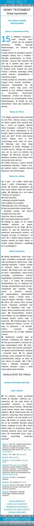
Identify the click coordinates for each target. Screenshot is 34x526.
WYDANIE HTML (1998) (12, 509)
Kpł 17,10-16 (13, 474)
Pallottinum (16, 518)
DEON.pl (28, 520)
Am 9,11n (13, 460)
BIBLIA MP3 (21, 512)
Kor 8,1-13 (17, 465)
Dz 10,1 (22, 454)
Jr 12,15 (23, 460)
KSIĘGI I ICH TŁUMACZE (16, 504)
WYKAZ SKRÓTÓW (16, 501)
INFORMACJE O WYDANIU (16, 507)
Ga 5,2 (9, 451)
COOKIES (12, 512)
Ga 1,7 (26, 449)
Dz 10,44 (15, 457)
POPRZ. (26, 509)
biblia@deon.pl (15, 520)
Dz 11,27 (23, 482)
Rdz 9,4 (5, 474)
